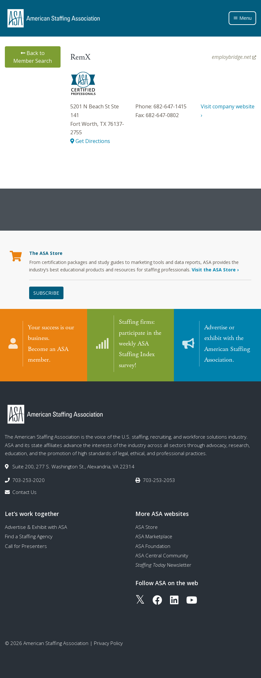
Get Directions (90, 141)
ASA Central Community (161, 555)
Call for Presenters (26, 545)
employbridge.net (234, 56)
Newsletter (163, 564)
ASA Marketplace (153, 536)
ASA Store (146, 526)
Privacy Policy (108, 643)
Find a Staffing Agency (28, 536)
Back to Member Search (32, 56)
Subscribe (46, 293)
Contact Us (24, 491)
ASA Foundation (152, 545)
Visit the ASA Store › (215, 270)
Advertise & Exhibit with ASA (36, 526)
